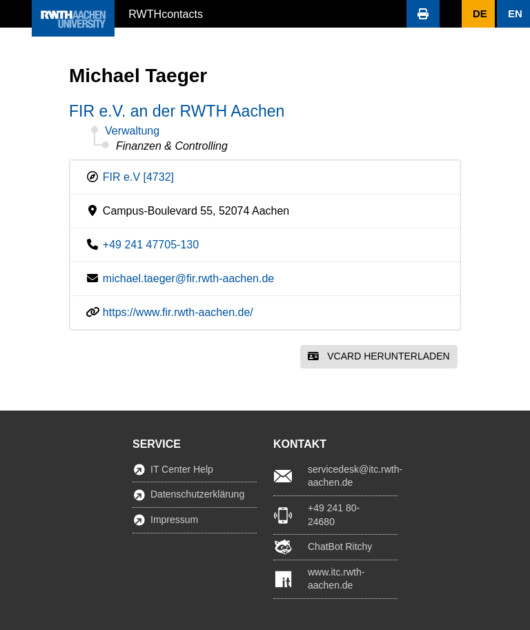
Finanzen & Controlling (172, 146)
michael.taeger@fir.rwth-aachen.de (188, 278)
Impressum (174, 519)
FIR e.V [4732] (138, 177)
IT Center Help (181, 469)
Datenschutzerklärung (197, 494)
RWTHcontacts (165, 13)
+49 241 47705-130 (151, 244)
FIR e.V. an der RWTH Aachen (176, 111)
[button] (16, 14)
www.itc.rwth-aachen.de (336, 579)
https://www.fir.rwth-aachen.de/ (178, 312)
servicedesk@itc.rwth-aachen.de (353, 476)
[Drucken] (423, 14)
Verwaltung (132, 131)
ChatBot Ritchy (340, 546)
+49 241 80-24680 (334, 514)
